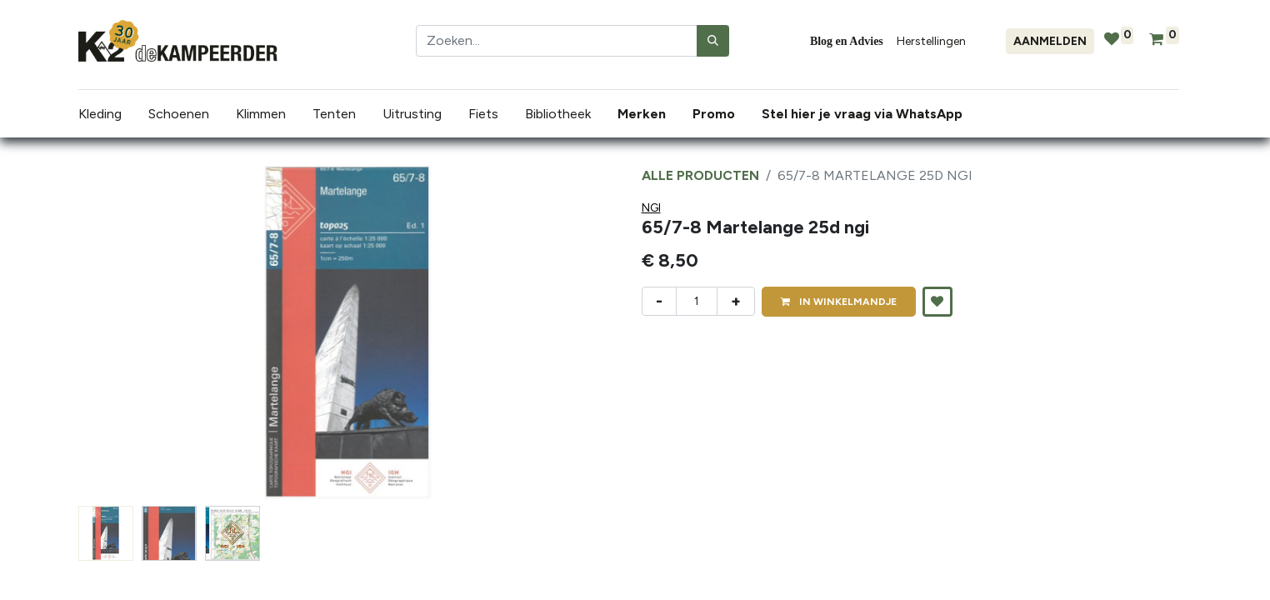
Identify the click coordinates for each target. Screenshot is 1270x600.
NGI (651, 208)
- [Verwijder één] (659, 301)
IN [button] (839, 302)
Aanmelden (1050, 41)
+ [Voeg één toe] (736, 301)
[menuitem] (645, 114)
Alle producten (700, 175)
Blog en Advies (846, 41)
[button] (937, 302)
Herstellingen (931, 41)
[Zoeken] (713, 41)
